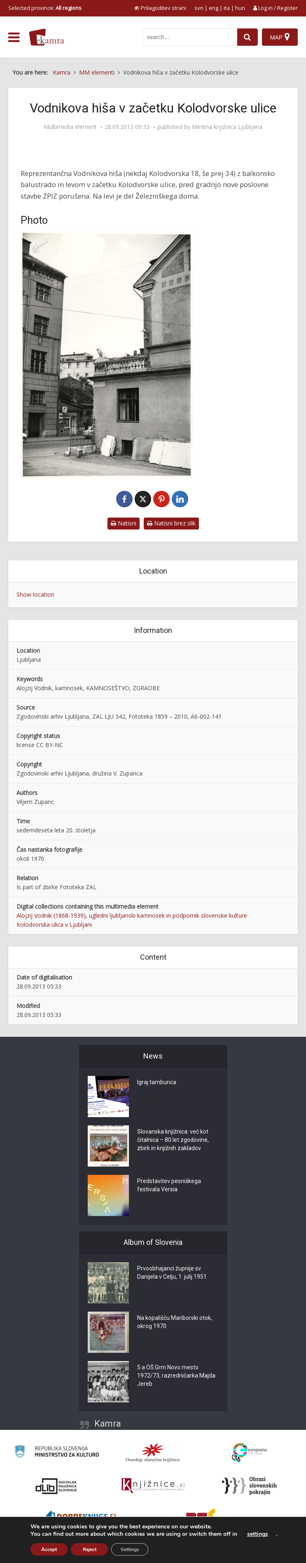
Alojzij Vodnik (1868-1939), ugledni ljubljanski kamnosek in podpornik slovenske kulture (131, 915)
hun (240, 8)
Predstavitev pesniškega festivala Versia (169, 1185)
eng (213, 8)
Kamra (107, 1423)
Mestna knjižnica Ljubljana (227, 127)
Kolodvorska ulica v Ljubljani (54, 924)
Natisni (123, 523)
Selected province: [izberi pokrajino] (45, 8)
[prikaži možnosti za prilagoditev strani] (160, 8)
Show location (35, 594)
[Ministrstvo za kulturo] (56, 1453)
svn (198, 8)
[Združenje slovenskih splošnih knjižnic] (153, 1486)
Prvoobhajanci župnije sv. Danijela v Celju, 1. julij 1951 (172, 1272)
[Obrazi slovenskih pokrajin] (249, 1486)
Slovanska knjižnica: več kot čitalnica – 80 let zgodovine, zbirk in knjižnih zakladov (173, 1139)
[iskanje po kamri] (189, 37)
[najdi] (247, 37)
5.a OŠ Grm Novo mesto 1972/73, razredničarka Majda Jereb (176, 1375)
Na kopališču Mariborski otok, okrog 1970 (174, 1322)
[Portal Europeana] (249, 1452)
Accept (49, 1549)
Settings (130, 1549)
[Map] (280, 37)
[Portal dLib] (56, 1486)
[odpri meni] (13, 37)
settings (257, 1534)
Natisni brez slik (171, 523)
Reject (89, 1549)
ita (227, 8)
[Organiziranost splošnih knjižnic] (152, 1452)
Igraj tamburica (156, 1082)
